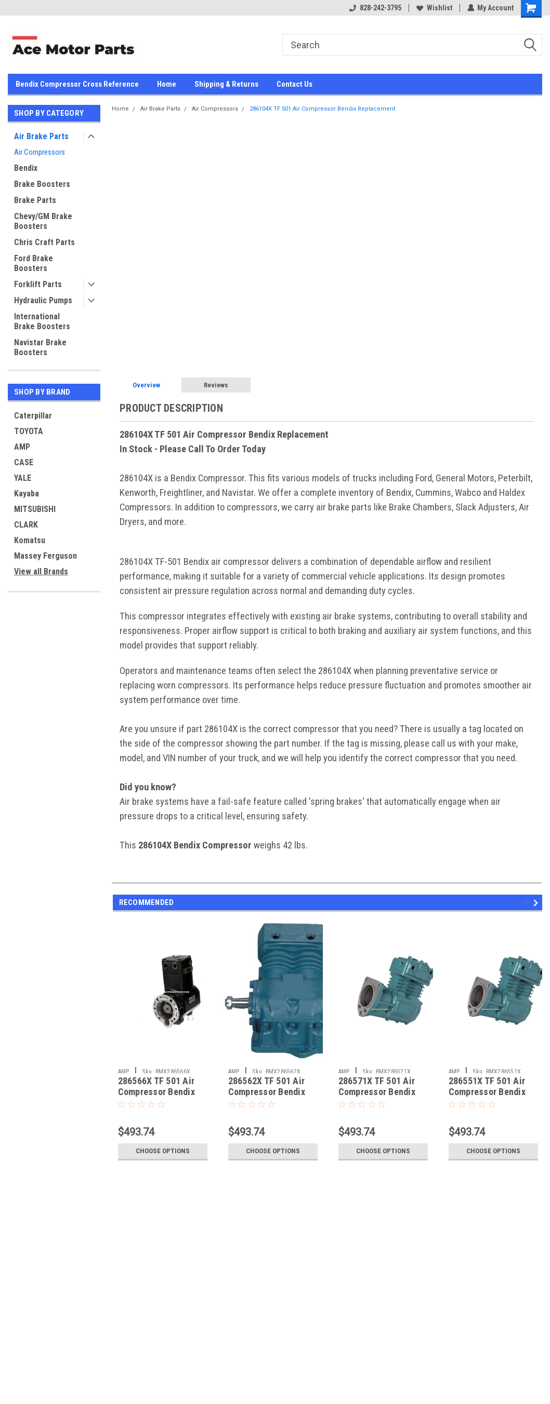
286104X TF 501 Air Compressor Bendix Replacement (322, 108)
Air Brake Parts (41, 136)
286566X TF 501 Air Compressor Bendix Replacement (156, 1091)
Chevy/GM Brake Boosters (43, 221)
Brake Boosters (42, 184)
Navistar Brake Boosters (40, 347)
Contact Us (294, 84)
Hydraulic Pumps (43, 300)
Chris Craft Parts (44, 242)
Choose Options (163, 1151)
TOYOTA (28, 431)
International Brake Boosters (42, 321)
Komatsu (29, 540)
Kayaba (26, 493)
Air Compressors (39, 152)
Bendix (25, 168)
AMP (22, 447)
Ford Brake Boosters (33, 263)
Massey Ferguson (45, 556)
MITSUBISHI (35, 509)
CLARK (26, 525)
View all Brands (41, 571)
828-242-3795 (375, 8)
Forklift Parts (38, 284)
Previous (528, 903)
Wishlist (434, 8)
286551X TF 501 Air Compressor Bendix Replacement (487, 1091)
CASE (23, 462)
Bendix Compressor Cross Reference (77, 84)
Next (537, 903)
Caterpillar (33, 416)
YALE (22, 478)
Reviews (216, 385)
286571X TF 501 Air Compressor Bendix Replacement (376, 1091)
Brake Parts (35, 200)
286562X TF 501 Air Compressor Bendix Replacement (266, 1091)
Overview (146, 385)
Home (166, 84)
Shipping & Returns (226, 84)
